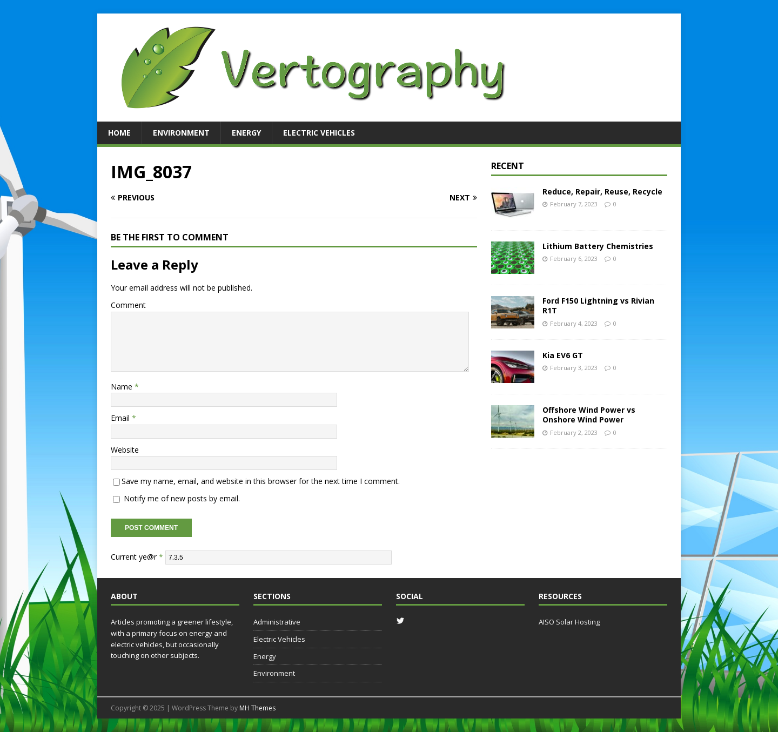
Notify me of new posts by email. (182, 498)
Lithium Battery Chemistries (597, 246)
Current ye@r (137, 557)
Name (123, 386)
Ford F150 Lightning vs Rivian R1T (598, 305)
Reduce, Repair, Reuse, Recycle (602, 191)
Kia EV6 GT (562, 355)
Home (119, 132)
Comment (128, 305)
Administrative (276, 622)
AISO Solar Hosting (569, 622)
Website (125, 450)
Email (121, 418)
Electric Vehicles (319, 132)
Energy (246, 132)
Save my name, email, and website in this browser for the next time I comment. (261, 481)
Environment (181, 132)
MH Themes (257, 708)
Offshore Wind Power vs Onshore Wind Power (588, 415)
